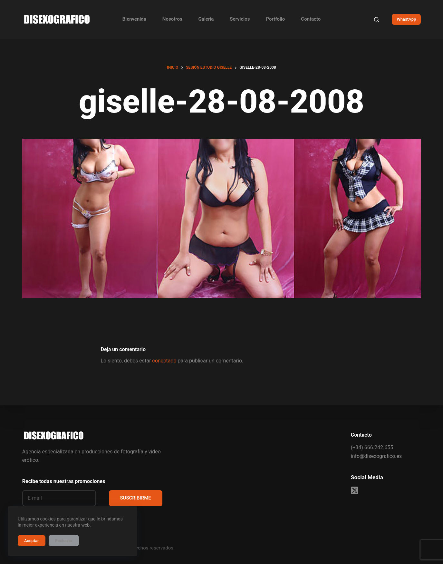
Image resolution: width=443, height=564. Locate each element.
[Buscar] (376, 19)
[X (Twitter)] (354, 490)
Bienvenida (134, 19)
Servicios (240, 19)
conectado (164, 361)
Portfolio (275, 19)
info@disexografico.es (376, 456)
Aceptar (31, 540)
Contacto (311, 19)
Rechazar (63, 540)
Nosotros (172, 19)
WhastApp (406, 19)
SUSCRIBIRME (135, 498)
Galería (206, 19)
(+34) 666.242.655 (372, 447)
